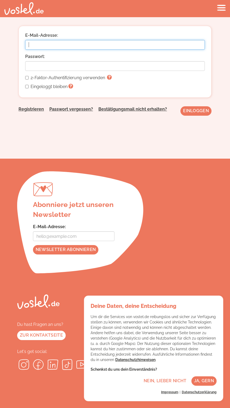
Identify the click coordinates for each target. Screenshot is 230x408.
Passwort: (35, 56)
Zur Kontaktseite (41, 335)
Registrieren (31, 109)
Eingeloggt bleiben (49, 86)
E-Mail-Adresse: (41, 35)
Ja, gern (204, 380)
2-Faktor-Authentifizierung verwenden (68, 77)
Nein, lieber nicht (165, 380)
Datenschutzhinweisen (135, 360)
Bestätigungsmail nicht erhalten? (132, 109)
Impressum (169, 392)
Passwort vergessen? (71, 109)
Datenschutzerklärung (199, 392)
